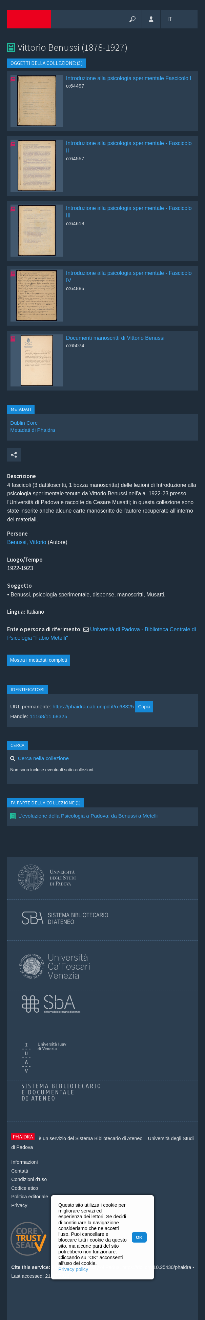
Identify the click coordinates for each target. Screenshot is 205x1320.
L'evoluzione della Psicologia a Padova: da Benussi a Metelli (88, 816)
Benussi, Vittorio (26, 542)
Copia (144, 706)
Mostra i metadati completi (38, 660)
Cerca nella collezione (43, 758)
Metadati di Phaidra (32, 430)
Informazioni (24, 1162)
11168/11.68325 (48, 716)
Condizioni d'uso (29, 1179)
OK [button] (139, 1237)
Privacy (19, 1205)
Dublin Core (24, 423)
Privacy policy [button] (73, 1269)
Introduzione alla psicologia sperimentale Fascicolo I (128, 78)
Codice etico (24, 1188)
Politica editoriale (29, 1196)
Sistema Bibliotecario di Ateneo (108, 1138)
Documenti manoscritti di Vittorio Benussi (115, 338)
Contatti (19, 1171)
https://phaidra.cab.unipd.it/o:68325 (93, 706)
